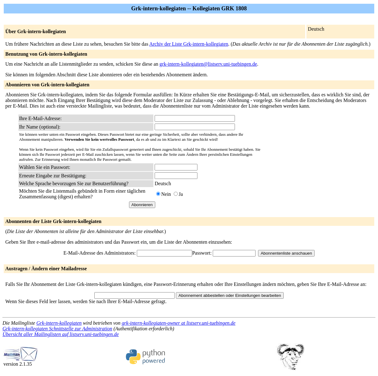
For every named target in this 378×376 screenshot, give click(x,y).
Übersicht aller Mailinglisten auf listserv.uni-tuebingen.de (60, 334)
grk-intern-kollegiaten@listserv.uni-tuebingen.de (208, 64)
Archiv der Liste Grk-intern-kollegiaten (188, 44)
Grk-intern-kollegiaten (59, 323)
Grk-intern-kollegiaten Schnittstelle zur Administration (57, 328)
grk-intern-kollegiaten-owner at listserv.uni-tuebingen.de (179, 323)
